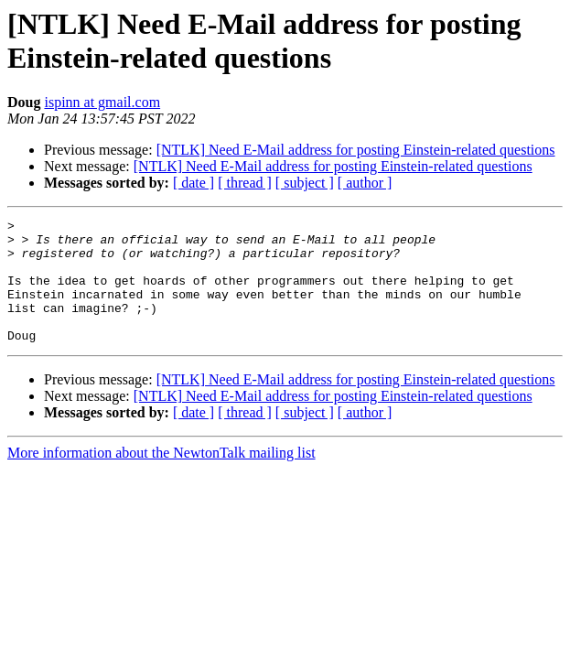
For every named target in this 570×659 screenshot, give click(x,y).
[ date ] (193, 182)
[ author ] (365, 182)
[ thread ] (245, 182)
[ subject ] (304, 182)
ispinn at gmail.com (102, 102)
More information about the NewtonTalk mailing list (161, 477)
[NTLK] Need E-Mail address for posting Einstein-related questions (355, 149)
